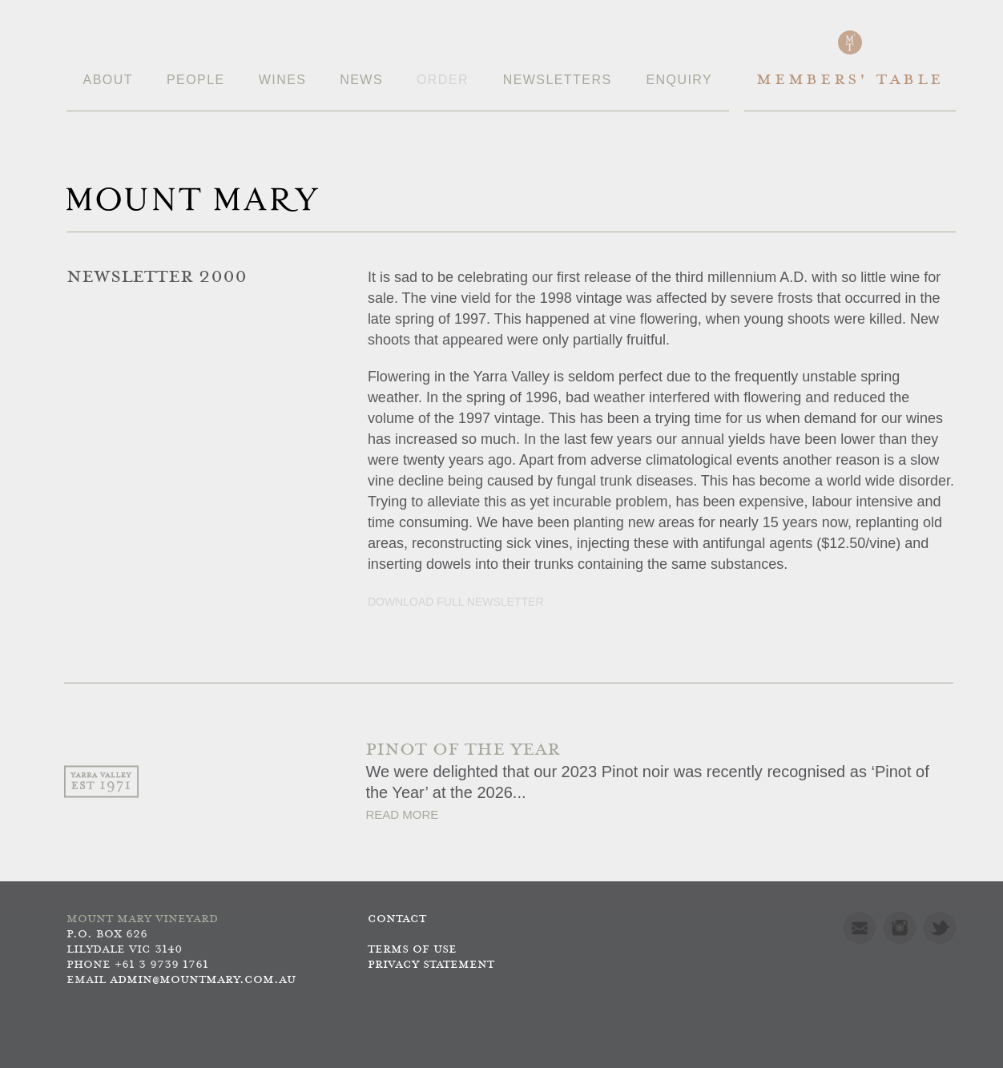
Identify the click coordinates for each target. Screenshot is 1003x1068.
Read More (401, 814)
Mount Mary (192, 199)
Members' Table (849, 80)
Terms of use (412, 950)
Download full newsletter (456, 601)
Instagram (900, 928)
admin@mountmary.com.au (203, 980)
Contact (397, 919)
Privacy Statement (431, 965)
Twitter (940, 928)
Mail (860, 928)
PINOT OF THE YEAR (462, 750)
